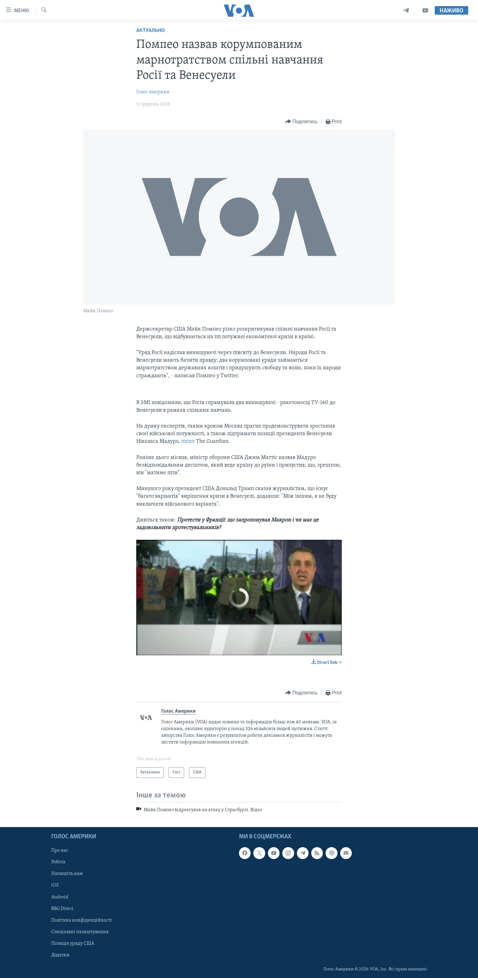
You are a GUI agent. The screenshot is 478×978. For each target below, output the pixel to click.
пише (188, 441)
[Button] (301, 122)
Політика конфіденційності (81, 920)
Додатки (60, 955)
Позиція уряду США (72, 943)
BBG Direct (62, 908)
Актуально (150, 31)
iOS (55, 885)
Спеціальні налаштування (80, 932)
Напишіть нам (67, 874)
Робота (58, 862)
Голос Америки (152, 92)
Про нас (59, 850)
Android (59, 897)
